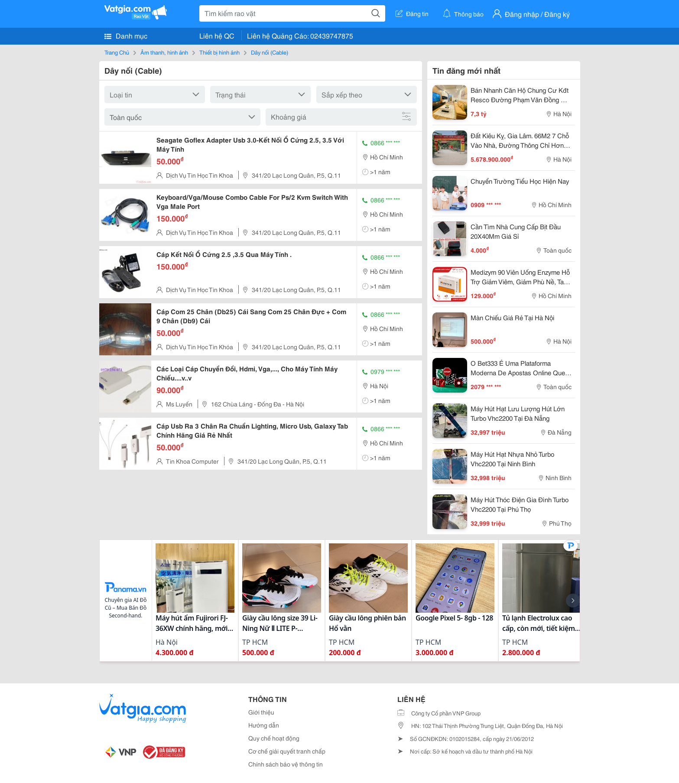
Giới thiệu (261, 712)
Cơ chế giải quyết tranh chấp (286, 751)
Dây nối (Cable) (269, 52)
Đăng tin (412, 13)
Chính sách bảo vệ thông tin (285, 764)
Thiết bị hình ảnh (219, 52)
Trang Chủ (116, 52)
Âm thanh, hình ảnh (164, 52)
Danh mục (125, 35)
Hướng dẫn (263, 725)
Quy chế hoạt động (273, 738)
